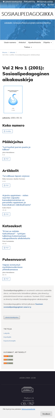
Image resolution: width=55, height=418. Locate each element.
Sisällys (8, 131)
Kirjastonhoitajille (10, 341)
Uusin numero (10, 42)
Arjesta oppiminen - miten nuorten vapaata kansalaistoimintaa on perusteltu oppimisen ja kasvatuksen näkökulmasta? (16, 200)
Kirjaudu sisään (45, 1)
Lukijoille (7, 333)
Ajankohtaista (34, 42)
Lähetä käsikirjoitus (12, 1)
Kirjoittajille (7, 337)
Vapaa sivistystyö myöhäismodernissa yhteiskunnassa (12, 267)
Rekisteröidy (29, 1)
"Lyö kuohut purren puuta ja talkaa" (16, 148)
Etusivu (4, 52)
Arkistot (22, 42)
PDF (7, 159)
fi (41, 4)
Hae (51, 4)
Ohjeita (46, 42)
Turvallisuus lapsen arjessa (15, 176)
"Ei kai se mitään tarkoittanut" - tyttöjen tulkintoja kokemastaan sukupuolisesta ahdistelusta (16, 235)
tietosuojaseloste (28, 409)
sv (45, 4)
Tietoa (27, 47)
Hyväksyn (46, 414)
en (38, 4)
